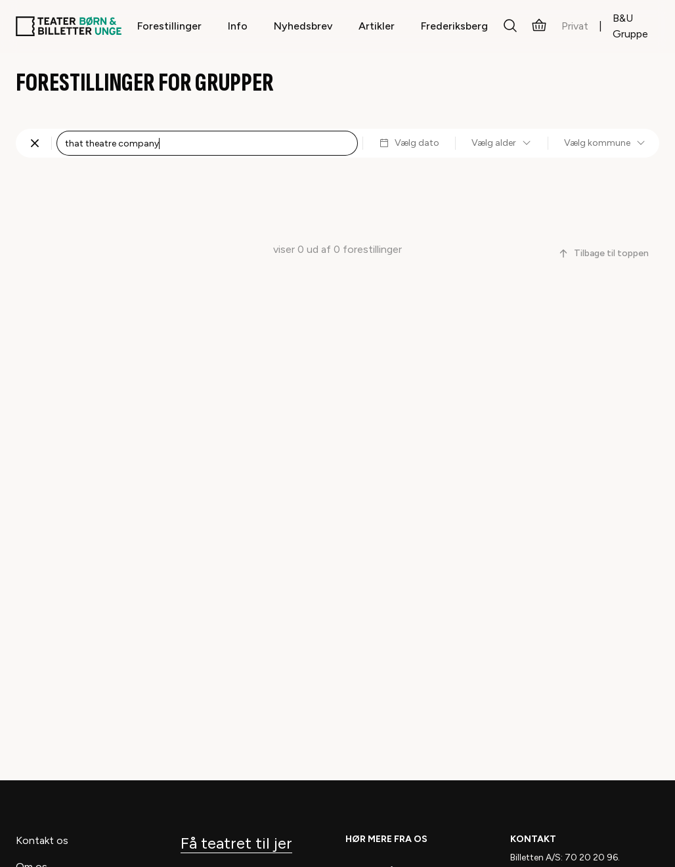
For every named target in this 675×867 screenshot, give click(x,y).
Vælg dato (409, 142)
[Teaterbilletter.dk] (69, 26)
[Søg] (510, 26)
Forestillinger (169, 26)
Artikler (377, 26)
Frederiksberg (454, 26)
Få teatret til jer (236, 843)
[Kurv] (539, 26)
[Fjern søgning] (35, 143)
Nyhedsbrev (303, 26)
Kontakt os (42, 840)
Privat (574, 26)
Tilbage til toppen (603, 253)
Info (238, 26)
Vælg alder (501, 142)
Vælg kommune (605, 142)
